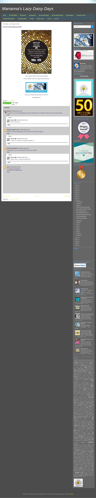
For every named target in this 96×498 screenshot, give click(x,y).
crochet (88, 394)
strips (93, 464)
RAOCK (91, 454)
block (89, 377)
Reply (8, 114)
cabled (75, 385)
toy (82, 469)
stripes (89, 464)
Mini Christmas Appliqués (81, 218)
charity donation (79, 387)
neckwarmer (83, 442)
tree (85, 469)
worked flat (87, 475)
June (77, 226)
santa (75, 457)
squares (89, 463)
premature (83, 451)
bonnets (81, 379)
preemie (77, 450)
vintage (81, 474)
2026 (76, 185)
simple (88, 460)
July (77, 224)
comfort (84, 392)
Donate (32, 18)
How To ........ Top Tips (53, 18)
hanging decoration (81, 423)
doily (75, 401)
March (77, 231)
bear (80, 374)
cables (79, 385)
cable (91, 384)
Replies (10, 117)
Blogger (71, 494)
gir (88, 418)
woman (80, 475)
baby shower (85, 369)
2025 (76, 187)
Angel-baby (81, 364)
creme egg (82, 394)
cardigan (92, 385)
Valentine (85, 472)
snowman (83, 462)
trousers (92, 469)
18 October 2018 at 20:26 (23, 148)
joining (75, 429)
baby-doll (76, 370)
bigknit (91, 375)
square (84, 463)
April (77, 230)
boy (92, 381)
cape (85, 385)
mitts (76, 438)
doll (81, 401)
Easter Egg (82, 407)
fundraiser (88, 414)
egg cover (85, 408)
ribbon (83, 456)
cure (86, 396)
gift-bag (81, 418)
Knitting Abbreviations (9, 18)
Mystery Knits (40, 18)
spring (81, 463)
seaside (92, 457)
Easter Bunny (76, 407)
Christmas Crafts (81, 15)
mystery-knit (85, 440)
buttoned (80, 384)
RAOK (75, 455)
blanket (76, 377)
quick (78, 454)
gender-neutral (77, 417)
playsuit (86, 447)
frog (74, 414)
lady (80, 433)
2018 (76, 200)
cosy (86, 393)
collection (79, 392)
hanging (75, 423)
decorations (86, 398)
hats (89, 424)
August (78, 222)
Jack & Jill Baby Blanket (81, 216)
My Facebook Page (44, 15)
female (83, 412)
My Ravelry (23, 15)
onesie (88, 444)
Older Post (67, 196)
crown (80, 396)
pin (82, 447)
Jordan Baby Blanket (85, 272)
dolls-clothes (82, 403)
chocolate (90, 388)
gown (82, 420)
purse (75, 454)
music (81, 439)
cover (89, 393)
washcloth (86, 474)
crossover (75, 396)
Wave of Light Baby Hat (81, 210)
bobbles (76, 378)
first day (80, 413)
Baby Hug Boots (84, 280)
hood (91, 425)
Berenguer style (76, 375)
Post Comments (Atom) (13, 199)
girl (93, 419)
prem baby (78, 451)
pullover (86, 453)
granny (86, 420)
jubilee (78, 429)
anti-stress (90, 364)
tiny (76, 468)
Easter (90, 406)
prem (92, 450)
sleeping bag (80, 461)
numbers (83, 444)
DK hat (80, 400)
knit (75, 431)
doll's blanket (87, 401)
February (78, 233)
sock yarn (88, 462)
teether (89, 467)
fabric (87, 409)
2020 (76, 196)
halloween (84, 422)
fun (77, 414)
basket (89, 372)
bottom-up (84, 381)
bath (76, 373)
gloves (79, 420)
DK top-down (90, 400)
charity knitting (85, 387)
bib (81, 375)
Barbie (85, 372)
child (84, 388)
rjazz (8, 167)
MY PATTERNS (13, 15)
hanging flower (89, 423)
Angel (90, 363)
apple (79, 365)
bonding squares (91, 378)
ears (80, 406)
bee (86, 374)
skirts (91, 460)
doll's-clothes (81, 402)
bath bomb (81, 373)
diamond (90, 398)
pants (89, 445)
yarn (84, 476)
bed (83, 374)
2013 (76, 245)
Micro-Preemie (76, 437)
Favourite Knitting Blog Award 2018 (83, 214)
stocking (76, 464)
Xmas (81, 476)
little (93, 433)
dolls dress (76, 403)
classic (83, 391)
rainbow (86, 454)
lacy (76, 433)
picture (91, 446)
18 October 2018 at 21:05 (22, 157)
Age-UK (87, 362)
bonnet (76, 379)
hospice (79, 426)
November (78, 203)
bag (78, 372)
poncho (75, 449)
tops (79, 469)
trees (88, 469)
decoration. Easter (79, 398)
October (78, 205)
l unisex (89, 432)
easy (87, 407)
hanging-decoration (77, 424)
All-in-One (76, 363)
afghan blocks (82, 362)
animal (86, 364)
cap (82, 385)
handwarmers (89, 422)
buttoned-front (86, 384)
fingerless (76, 413)
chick (80, 388)
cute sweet (76, 397)
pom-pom (90, 447)
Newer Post (6, 196)
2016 (76, 239)
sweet (92, 466)
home (87, 425)
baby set (79, 369)
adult (76, 362)
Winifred (9, 111)
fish (84, 413)
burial (87, 382)
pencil (93, 445)
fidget (91, 412)
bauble (85, 373)
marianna (12, 120)
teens (85, 467)
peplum (76, 446)
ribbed (80, 456)
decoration (91, 397)
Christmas (85, 389)
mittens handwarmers (90, 437)
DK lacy (84, 400)
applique (83, 365)
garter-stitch (81, 415)
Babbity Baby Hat (84, 348)
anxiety (75, 365)
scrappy (83, 457)
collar (75, 392)
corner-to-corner (76, 393)
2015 (76, 241)
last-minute (84, 433)
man (91, 434)
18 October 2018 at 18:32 (24, 129)
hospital (83, 426)
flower (90, 413)
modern (81, 438)
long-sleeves (77, 434)
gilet (85, 418)
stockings (81, 464)
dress (92, 405)
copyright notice (89, 392)
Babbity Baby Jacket (85, 305)
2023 (76, 190)
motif (93, 438)
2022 (76, 192)
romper (91, 456)
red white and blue (81, 455)
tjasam (62, 494)
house (87, 426)
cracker (76, 394)
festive (87, 412)
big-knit (84, 375)
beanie (75, 374)
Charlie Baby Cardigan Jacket (87, 314)
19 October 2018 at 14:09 (15, 167)
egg (77, 408)
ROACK (87, 456)
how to (91, 426)
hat (83, 424)
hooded (75, 426)
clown (87, 391)
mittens (82, 437)
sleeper (75, 461)
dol (78, 401)
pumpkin (90, 453)
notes (79, 444)
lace (93, 432)
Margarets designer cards (13, 129)
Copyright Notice (22, 18)
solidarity (76, 463)
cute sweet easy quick (83, 397)
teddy (77, 467)
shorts (76, 460)
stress (86, 464)
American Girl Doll (84, 363)
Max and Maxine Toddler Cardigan (83, 209)
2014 (76, 243)
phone (80, 446)
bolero (85, 378)
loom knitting (83, 434)
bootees (86, 379)
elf (78, 409)
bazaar (90, 373)
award (16, 104)
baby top (90, 369)
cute (89, 396)
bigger (88, 375)
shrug (80, 460)
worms (91, 475)
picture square (77, 447)
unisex (77, 472)
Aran (88, 365)
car (88, 385)
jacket (88, 428)
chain (88, 386)
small (89, 461)
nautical (77, 442)
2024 (76, 189)
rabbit (83, 454)
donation (80, 405)
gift (85, 417)
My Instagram (69, 15)
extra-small (82, 409)
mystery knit (91, 439)
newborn (91, 442)
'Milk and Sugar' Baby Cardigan (83, 207)
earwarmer (85, 406)
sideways (83, 460)
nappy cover (91, 440)
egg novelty (90, 408)
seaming (88, 457)
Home (4, 15)
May (77, 228)
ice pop (75, 428)
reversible (75, 456)
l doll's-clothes (83, 432)
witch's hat (76, 475)
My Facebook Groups (57, 15)
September (78, 220)
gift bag (89, 417)
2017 (76, 237)
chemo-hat (75, 388)
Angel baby (76, 364)
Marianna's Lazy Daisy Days (27, 8)
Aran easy (92, 365)
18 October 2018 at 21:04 (22, 120)
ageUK (91, 362)
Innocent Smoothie (82, 428)
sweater (86, 466)
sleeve (85, 461)
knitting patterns (76, 432)
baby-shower (83, 370)
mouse (77, 439)
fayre (79, 412)
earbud (77, 406)
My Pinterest (32, 15)
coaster (91, 391)
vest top (76, 474)
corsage (82, 393)
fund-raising (83, 414)
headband (76, 425)
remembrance (89, 455)
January (78, 235)
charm (91, 387)
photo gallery (85, 446)
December (78, 201)
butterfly (76, 384)
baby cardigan (81, 368)
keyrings (91, 429)
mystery (85, 439)
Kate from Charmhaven (12, 148)
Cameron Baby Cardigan (86, 330)
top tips (89, 468)
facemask (90, 409)
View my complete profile (79, 71)
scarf (79, 457)
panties (85, 445)
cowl (93, 393)
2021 (76, 194)
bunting (82, 382)
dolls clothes (89, 402)
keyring (87, 429)
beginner (90, 374)
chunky (79, 391)
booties (92, 379)
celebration (84, 386)
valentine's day (91, 472)
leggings (89, 433)
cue (83, 396)
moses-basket (87, 438)
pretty (81, 453)
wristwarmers (76, 476)
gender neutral (88, 415)
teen (81, 467)
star (93, 463)
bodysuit (80, 378)
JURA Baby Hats (84, 288)
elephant (75, 409)
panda (82, 445)
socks (92, 462)
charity (92, 386)
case (77, 386)
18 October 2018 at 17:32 (16, 111)
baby (85, 367)
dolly (87, 403)
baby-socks (90, 370)
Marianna (81, 436)
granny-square (91, 420)
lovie (88, 434)
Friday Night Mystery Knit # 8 (82, 212)
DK (74, 400)
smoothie (78, 462)
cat (79, 386)
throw (93, 467)
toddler (80, 468)
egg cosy (80, 408)
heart (82, 425)
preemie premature (86, 450)
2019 (76, 198)
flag (86, 413)
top (85, 468)
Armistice (76, 367)
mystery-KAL (78, 440)
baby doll (87, 368)
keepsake (82, 429)
